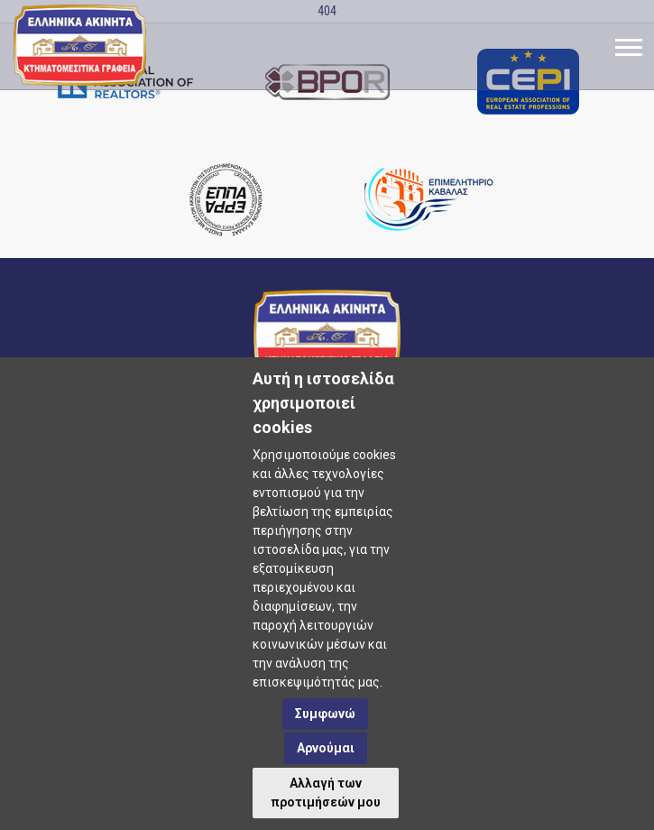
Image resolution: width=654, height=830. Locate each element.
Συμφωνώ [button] (325, 713)
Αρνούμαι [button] (326, 748)
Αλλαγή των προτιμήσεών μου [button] (326, 792)
